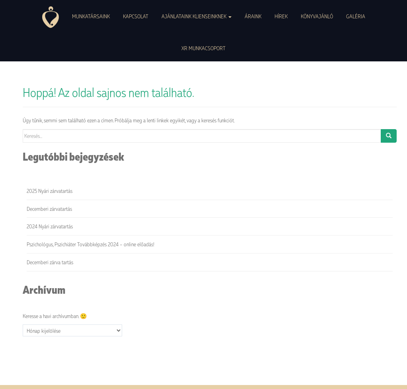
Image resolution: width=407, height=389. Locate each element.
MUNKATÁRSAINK (91, 16)
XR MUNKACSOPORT (203, 48)
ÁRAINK (253, 16)
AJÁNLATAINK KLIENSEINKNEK (197, 16)
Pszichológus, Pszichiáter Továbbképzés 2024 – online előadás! (90, 244)
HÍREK (281, 16)
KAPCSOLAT (135, 16)
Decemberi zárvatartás (49, 208)
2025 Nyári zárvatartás (49, 190)
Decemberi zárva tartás (50, 262)
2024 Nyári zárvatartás (50, 226)
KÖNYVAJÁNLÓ (317, 16)
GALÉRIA (355, 16)
